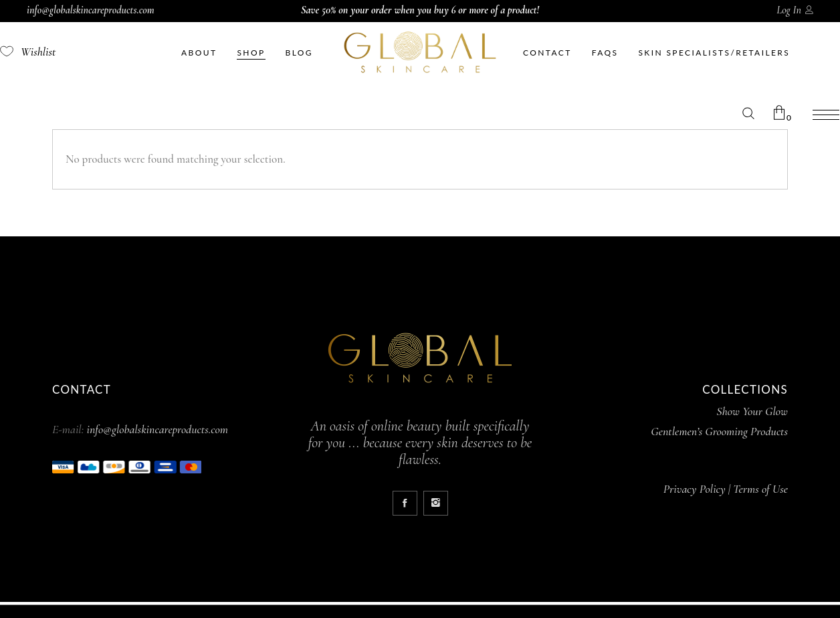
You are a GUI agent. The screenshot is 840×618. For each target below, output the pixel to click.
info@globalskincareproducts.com (90, 10)
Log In (788, 10)
